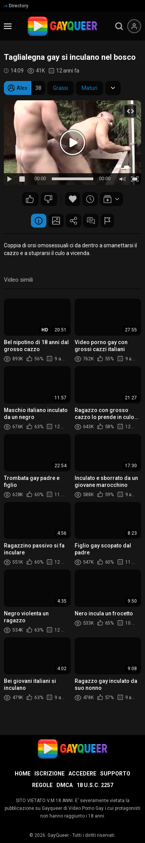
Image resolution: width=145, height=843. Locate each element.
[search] (119, 26)
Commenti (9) (91, 221)
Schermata (56, 221)
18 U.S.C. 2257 (95, 785)
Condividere (73, 221)
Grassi (60, 88)
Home (23, 773)
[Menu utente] (134, 26)
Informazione (39, 221)
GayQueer (58, 835)
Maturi (89, 88)
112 (30, 199)
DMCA (64, 785)
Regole (42, 785)
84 (48, 199)
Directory (16, 5)
